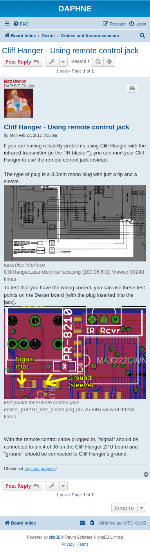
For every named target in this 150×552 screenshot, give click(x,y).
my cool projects (40, 468)
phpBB (55, 537)
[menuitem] (21, 24)
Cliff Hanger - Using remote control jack (70, 50)
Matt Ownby (15, 81)
